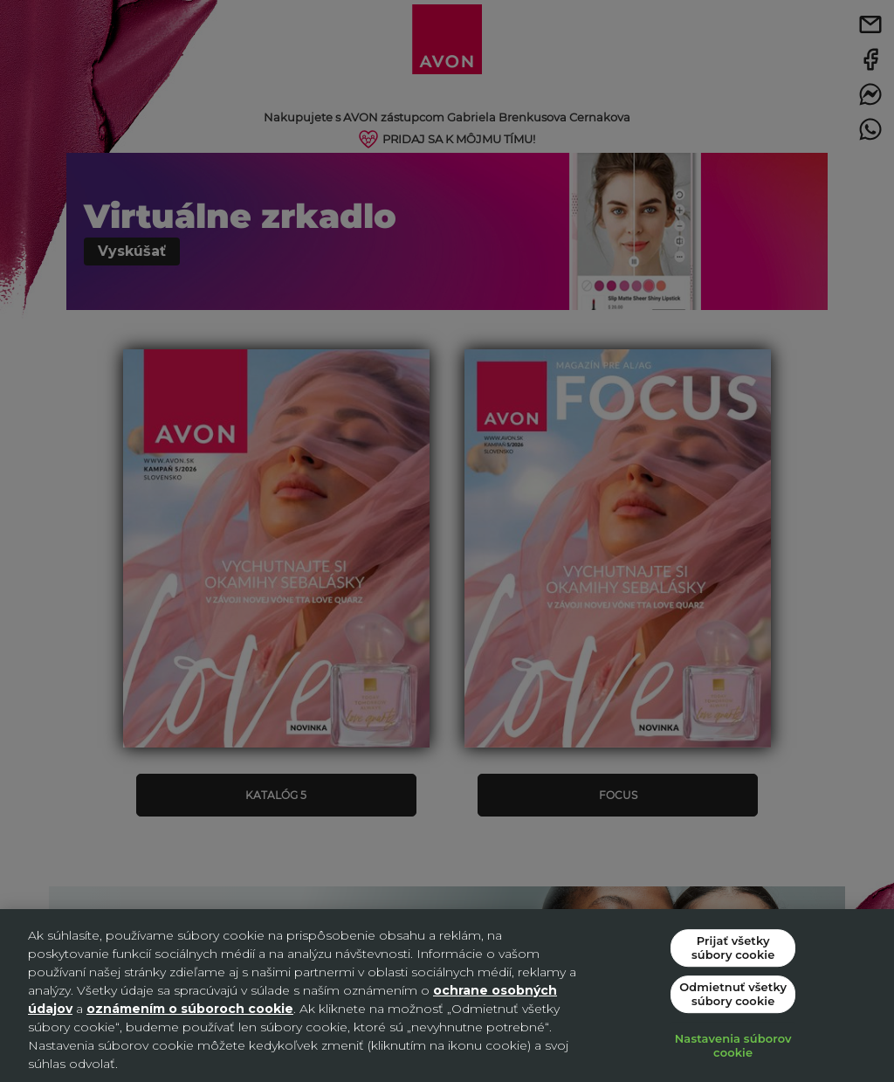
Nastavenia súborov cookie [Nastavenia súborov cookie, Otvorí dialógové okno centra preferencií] (733, 1046)
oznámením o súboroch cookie (189, 1009)
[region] (447, 995)
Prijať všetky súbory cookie (732, 947)
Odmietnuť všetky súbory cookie (733, 994)
